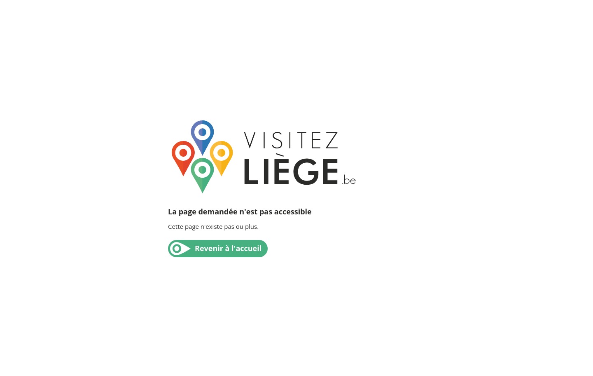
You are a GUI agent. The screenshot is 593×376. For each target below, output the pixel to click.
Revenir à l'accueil (228, 248)
